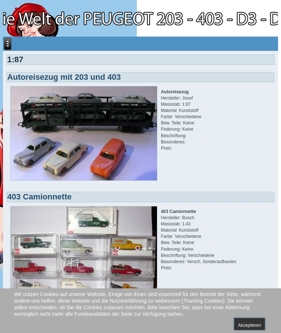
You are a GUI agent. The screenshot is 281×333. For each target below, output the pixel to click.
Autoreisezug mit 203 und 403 (64, 77)
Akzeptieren (249, 325)
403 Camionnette (39, 196)
